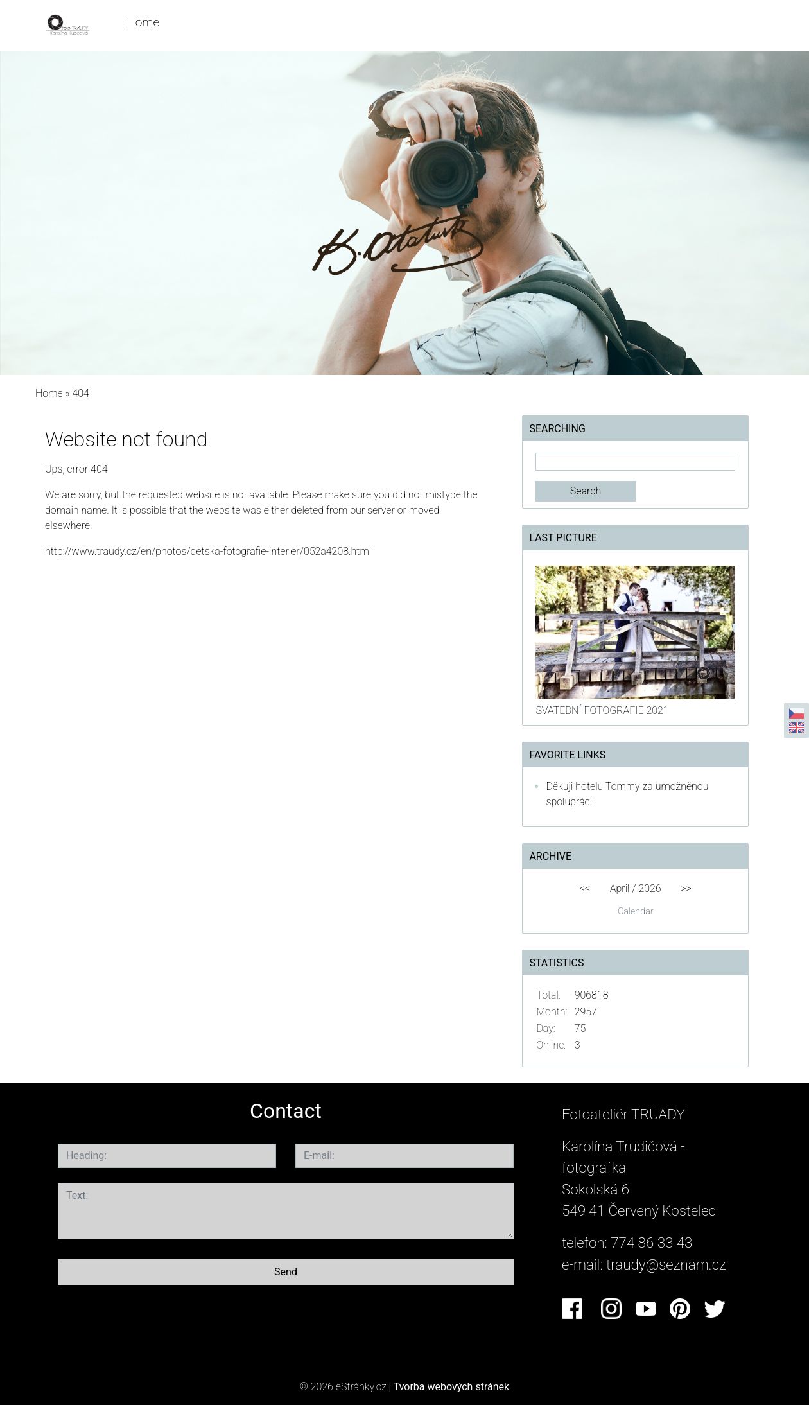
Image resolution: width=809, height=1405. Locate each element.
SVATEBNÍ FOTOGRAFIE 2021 (601, 710)
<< (585, 888)
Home (142, 22)
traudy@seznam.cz (666, 1264)
